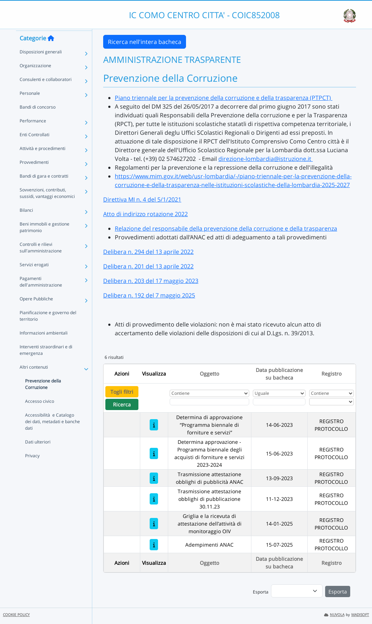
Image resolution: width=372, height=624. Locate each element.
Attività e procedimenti (42, 161)
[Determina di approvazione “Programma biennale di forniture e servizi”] (154, 424)
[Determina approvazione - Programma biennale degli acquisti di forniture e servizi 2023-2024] (154, 453)
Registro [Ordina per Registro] (331, 373)
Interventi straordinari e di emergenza (46, 363)
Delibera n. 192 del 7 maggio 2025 (149, 295)
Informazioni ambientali (44, 346)
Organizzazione (35, 79)
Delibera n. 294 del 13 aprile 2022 (148, 252)
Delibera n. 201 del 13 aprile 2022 (148, 266)
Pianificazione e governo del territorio (48, 329)
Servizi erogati (34, 278)
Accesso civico (39, 414)
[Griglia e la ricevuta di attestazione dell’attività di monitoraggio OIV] (154, 523)
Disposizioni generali (41, 65)
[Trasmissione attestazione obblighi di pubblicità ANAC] (154, 478)
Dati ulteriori (37, 455)
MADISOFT (360, 614)
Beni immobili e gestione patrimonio (44, 240)
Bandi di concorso (38, 120)
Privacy (32, 469)
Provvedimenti (34, 175)
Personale (30, 106)
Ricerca (122, 404)
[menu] (297, 590)
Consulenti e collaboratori (46, 92)
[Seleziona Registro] (331, 401)
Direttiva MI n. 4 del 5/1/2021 (142, 199)
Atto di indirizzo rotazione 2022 (145, 214)
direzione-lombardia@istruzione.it (265, 159)
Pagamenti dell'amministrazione (41, 294)
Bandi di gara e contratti (44, 189)
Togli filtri (121, 391)
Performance (33, 134)
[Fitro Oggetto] (209, 401)
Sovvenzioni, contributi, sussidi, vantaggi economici (47, 206)
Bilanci (26, 223)
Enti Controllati (34, 148)
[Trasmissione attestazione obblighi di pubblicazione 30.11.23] (154, 499)
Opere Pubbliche (36, 312)
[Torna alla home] (51, 51)
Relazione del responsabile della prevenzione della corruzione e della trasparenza (226, 228)
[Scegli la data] (279, 401)
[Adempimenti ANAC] (154, 544)
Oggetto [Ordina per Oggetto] (209, 373)
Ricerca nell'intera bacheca (144, 42)
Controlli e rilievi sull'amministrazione (41, 260)
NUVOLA (334, 614)
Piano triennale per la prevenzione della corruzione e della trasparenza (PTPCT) (223, 98)
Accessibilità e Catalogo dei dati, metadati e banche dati (52, 434)
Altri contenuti (34, 380)
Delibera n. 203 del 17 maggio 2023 (150, 281)
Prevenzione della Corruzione (43, 397)
